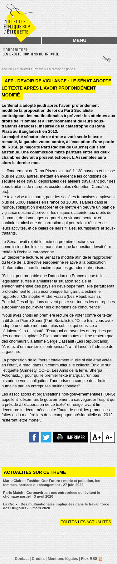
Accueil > (8, 69)
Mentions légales (63, 558)
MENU (79, 40)
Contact (22, 558)
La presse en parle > (61, 69)
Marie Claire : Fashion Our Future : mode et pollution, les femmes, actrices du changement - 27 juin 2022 (51, 483)
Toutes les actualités (86, 522)
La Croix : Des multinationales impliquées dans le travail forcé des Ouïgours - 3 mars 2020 (56, 506)
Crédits (38, 558)
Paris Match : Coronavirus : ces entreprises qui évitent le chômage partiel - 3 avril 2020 (51, 495)
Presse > (40, 69)
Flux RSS (91, 558)
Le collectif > (24, 69)
